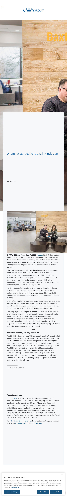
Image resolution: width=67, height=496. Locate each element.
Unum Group (12, 398)
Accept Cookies (56, 492)
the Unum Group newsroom (21, 421)
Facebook (26, 423)
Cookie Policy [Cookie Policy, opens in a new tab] (15, 487)
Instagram (38, 423)
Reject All (43, 492)
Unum (40, 255)
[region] (33, 484)
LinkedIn (18, 423)
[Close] (62, 475)
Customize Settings (12, 492)
